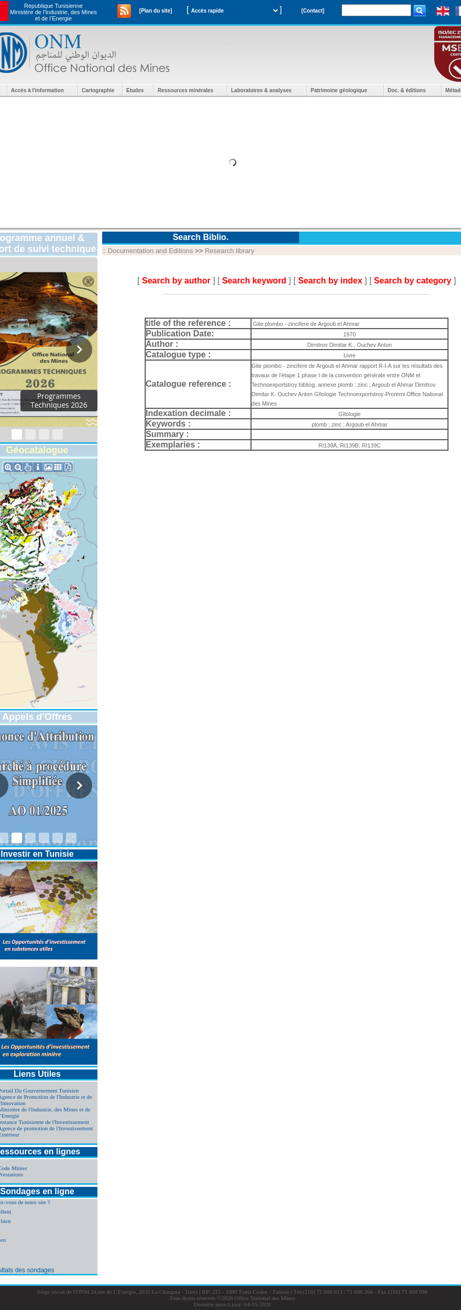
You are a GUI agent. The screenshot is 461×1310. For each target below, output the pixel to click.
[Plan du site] (155, 11)
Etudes (135, 90)
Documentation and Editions (150, 251)
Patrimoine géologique (339, 90)
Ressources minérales (185, 90)
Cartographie (98, 90)
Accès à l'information (37, 90)
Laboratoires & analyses (261, 90)
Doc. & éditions (407, 90)
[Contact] (312, 11)
